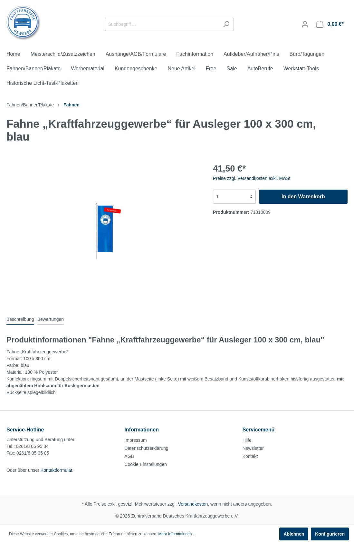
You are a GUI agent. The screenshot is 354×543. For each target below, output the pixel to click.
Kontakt (250, 456)
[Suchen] (226, 24)
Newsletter (253, 448)
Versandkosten (193, 504)
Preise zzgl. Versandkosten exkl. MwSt (251, 178)
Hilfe (247, 440)
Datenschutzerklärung (146, 448)
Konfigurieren (330, 534)
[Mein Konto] (305, 24)
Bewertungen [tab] (50, 319)
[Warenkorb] (330, 24)
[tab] (20, 319)
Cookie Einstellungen (145, 464)
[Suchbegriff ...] (162, 24)
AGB (129, 456)
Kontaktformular (56, 470)
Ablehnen (293, 534)
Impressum (135, 440)
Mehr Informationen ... (177, 534)
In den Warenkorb (303, 196)
